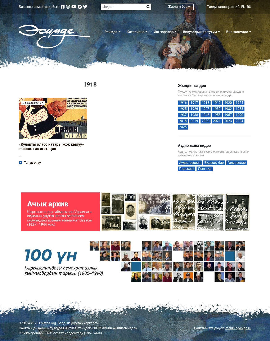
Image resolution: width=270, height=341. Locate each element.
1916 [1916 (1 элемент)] (183, 103)
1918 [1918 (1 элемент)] (205, 103)
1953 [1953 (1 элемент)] (217, 115)
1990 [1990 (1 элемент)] (239, 115)
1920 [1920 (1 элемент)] (228, 103)
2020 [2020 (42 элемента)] (205, 121)
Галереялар (237, 163)
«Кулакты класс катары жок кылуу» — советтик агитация (51, 146)
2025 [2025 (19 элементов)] (183, 127)
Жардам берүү (179, 7)
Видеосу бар (214, 163)
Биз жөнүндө (237, 32)
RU (249, 7)
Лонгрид (204, 169)
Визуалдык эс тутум (200, 32)
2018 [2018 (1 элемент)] (183, 121)
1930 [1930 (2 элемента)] (217, 109)
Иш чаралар (164, 32)
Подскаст (186, 169)
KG (237, 7)
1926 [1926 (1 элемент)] (194, 109)
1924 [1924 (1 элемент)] (239, 103)
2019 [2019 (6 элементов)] (194, 121)
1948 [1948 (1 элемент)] (205, 115)
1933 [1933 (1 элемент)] (239, 109)
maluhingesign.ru (238, 328)
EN (243, 7)
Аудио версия (190, 163)
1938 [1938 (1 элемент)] (194, 115)
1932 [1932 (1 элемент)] (228, 109)
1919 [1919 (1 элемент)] (217, 103)
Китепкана (135, 32)
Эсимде (110, 32)
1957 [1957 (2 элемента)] (228, 115)
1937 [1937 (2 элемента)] (183, 115)
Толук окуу (30, 163)
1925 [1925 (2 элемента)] (183, 109)
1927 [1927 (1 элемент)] (205, 109)
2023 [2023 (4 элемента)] (228, 121)
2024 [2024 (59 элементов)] (239, 121)
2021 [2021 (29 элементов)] (217, 121)
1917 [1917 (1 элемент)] (194, 103)
